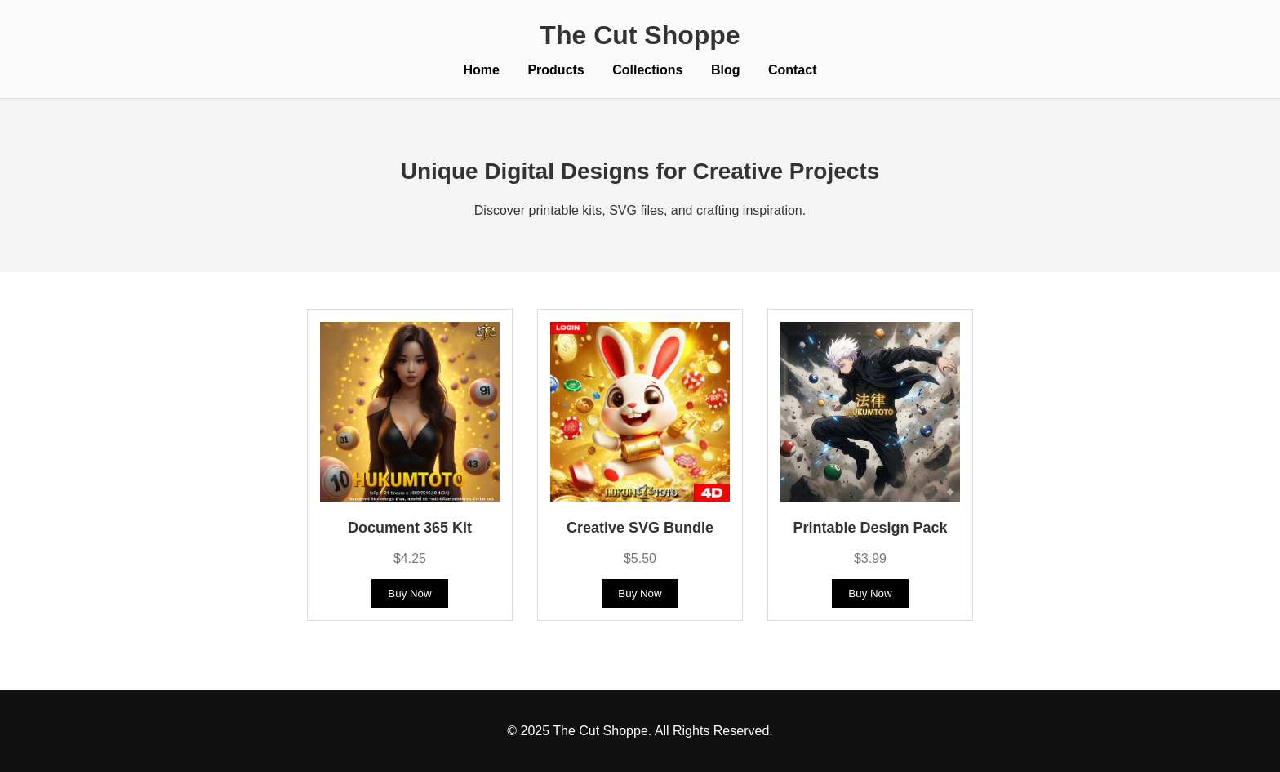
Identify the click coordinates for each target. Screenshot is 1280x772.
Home (482, 70)
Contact (792, 70)
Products (555, 70)
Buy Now (409, 593)
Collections (647, 70)
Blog (725, 70)
